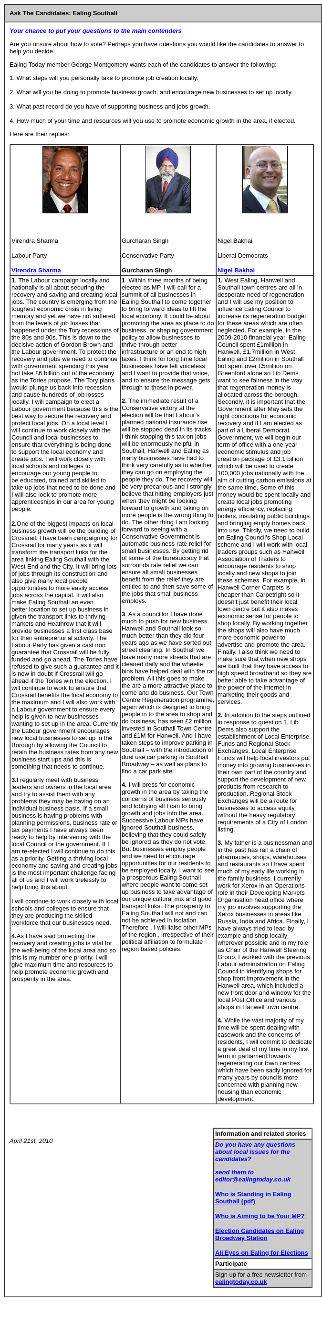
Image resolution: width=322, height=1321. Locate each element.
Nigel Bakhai (236, 270)
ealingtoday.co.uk (241, 1281)
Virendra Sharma (36, 270)
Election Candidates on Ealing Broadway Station (259, 1234)
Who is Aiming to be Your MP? (260, 1216)
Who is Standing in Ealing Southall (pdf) (253, 1198)
